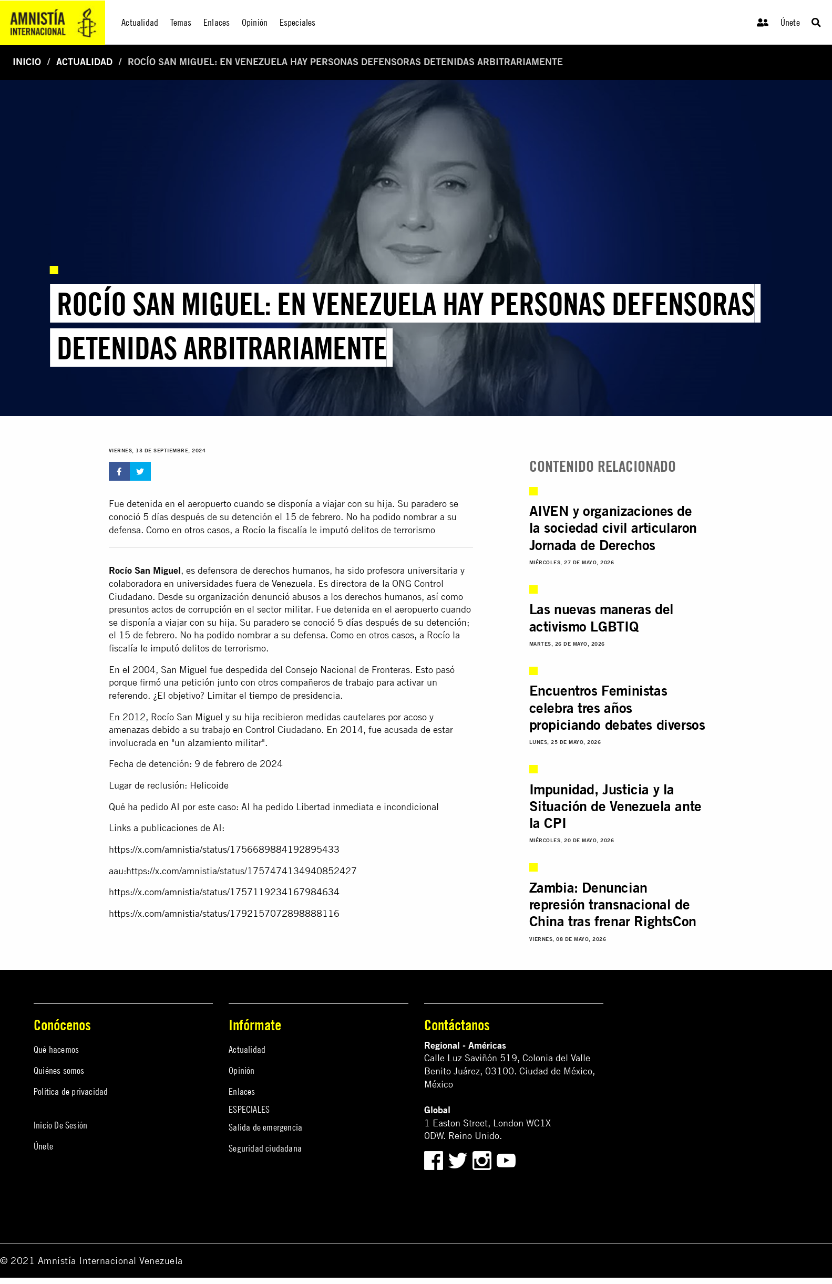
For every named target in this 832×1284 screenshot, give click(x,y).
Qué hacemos (56, 1049)
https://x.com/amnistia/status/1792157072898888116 (224, 913)
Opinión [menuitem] (255, 22)
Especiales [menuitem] (298, 22)
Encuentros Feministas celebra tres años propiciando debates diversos (617, 707)
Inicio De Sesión (60, 1125)
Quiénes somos (59, 1070)
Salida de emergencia (265, 1127)
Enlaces (242, 1091)
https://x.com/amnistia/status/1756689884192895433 (224, 849)
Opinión (241, 1070)
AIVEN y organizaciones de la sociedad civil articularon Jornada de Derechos (613, 527)
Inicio (27, 61)
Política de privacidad (71, 1091)
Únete (790, 22)
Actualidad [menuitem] (139, 22)
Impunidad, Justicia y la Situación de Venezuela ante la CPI (615, 806)
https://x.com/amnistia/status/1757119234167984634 (224, 891)
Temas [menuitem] (181, 22)
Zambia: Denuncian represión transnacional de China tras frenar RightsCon (612, 904)
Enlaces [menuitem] (216, 22)
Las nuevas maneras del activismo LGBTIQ (601, 617)
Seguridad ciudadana (265, 1148)
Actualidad (84, 61)
